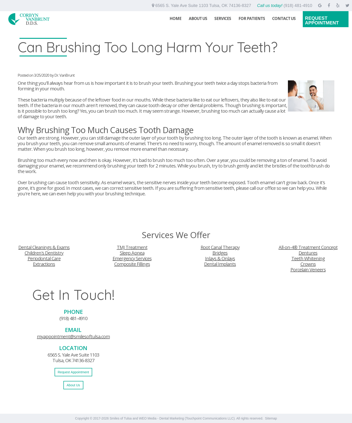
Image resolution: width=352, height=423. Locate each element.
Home (175, 18)
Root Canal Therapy (220, 247)
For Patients (251, 18)
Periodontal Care (44, 258)
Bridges (220, 253)
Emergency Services (132, 258)
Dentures (308, 253)
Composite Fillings (132, 264)
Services (222, 18)
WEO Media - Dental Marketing (161, 418)
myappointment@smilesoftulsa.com (73, 336)
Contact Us (284, 18)
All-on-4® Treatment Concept (308, 247)
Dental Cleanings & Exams (44, 247)
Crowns (308, 264)
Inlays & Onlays (220, 258)
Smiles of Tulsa (121, 418)
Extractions (44, 264)
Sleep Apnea (132, 253)
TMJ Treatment (132, 247)
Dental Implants (220, 264)
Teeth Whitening (308, 258)
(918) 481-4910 (73, 318)
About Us (198, 18)
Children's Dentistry (44, 253)
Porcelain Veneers (308, 269)
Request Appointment (322, 20)
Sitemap (271, 418)
